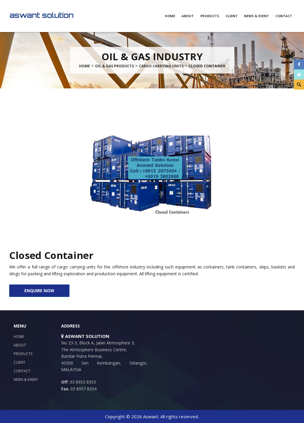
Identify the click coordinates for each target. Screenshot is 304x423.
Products (209, 16)
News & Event (256, 16)
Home (170, 16)
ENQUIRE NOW (39, 290)
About (188, 16)
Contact (284, 16)
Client (232, 16)
